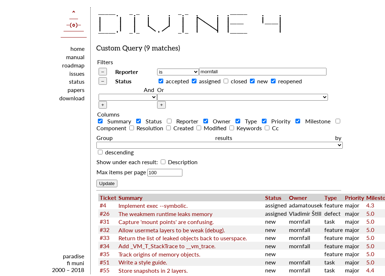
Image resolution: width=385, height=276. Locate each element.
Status (123, 81)
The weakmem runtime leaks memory (165, 213)
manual (75, 56)
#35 (104, 253)
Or (160, 89)
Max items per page (121, 171)
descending (119, 152)
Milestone (314, 121)
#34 (104, 245)
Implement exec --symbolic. (153, 205)
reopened (290, 81)
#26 (104, 213)
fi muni (75, 262)
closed (239, 81)
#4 (103, 205)
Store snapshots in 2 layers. (153, 270)
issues (77, 73)
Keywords (246, 127)
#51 (104, 262)
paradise (73, 256)
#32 (104, 229)
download (72, 98)
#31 (104, 221)
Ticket (108, 197)
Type (247, 121)
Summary (116, 121)
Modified (212, 127)
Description (179, 161)
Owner (218, 121)
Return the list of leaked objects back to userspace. (182, 238)
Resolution (147, 127)
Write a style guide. (142, 262)
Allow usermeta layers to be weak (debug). (171, 230)
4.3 (370, 205)
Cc (272, 127)
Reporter (126, 71)
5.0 (370, 213)
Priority (278, 121)
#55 (104, 270)
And (149, 89)
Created (180, 127)
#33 (104, 237)
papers (76, 89)
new (262, 81)
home (77, 48)
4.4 (370, 270)
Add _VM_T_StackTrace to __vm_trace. (167, 245)
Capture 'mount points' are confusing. (166, 221)
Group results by (218, 137)
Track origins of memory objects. (159, 254)
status (77, 81)
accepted (177, 81)
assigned (210, 81)
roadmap (73, 65)
